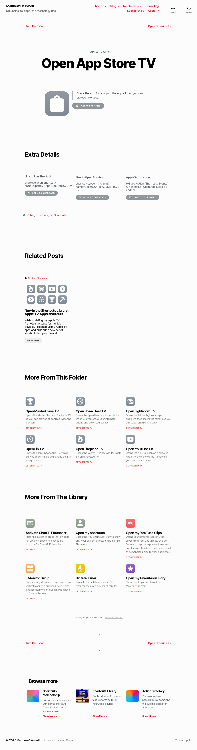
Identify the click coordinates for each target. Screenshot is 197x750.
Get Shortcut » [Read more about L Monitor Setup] (34, 599)
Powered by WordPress (60, 741)
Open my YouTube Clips (144, 533)
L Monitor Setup (37, 578)
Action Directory (154, 692)
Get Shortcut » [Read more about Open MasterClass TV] (34, 428)
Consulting (152, 6)
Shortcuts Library (105, 692)
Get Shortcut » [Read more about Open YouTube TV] (134, 466)
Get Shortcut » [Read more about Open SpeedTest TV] (84, 428)
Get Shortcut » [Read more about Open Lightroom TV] (134, 428)
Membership (131, 6)
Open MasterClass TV (42, 411)
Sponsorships (135, 10)
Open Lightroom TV (140, 411)
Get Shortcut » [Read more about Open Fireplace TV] (84, 462)
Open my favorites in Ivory (146, 578)
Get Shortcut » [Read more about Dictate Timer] (84, 591)
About (152, 10)
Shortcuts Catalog (105, 6)
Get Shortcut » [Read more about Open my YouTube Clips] (134, 557)
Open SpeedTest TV (91, 411)
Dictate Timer (86, 578)
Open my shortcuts (90, 533)
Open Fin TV (35, 449)
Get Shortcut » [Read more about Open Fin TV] (34, 466)
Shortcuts (42, 215)
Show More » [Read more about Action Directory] (149, 717)
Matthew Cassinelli (22, 6)
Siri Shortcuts (58, 215)
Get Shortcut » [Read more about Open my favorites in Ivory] (134, 591)
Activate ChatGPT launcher (46, 533)
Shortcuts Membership (52, 694)
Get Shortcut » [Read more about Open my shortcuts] (84, 550)
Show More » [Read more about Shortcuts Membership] (50, 717)
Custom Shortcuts (37, 278)
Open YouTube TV (139, 449)
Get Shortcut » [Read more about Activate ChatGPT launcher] (34, 550)
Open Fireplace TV (89, 449)
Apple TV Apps (100, 52)
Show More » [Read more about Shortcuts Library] (99, 717)
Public (30, 215)
